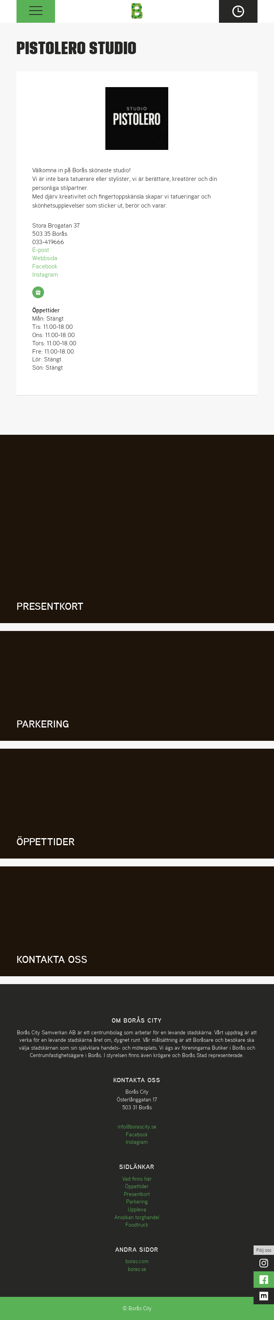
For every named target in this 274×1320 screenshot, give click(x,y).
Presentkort (137, 1194)
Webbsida (44, 258)
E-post (40, 249)
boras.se (137, 1269)
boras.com (137, 1261)
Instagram (45, 274)
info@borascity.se (137, 1126)
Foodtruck (136, 1224)
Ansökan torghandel (136, 1217)
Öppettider (137, 1186)
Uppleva (137, 1209)
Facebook (44, 266)
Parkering (137, 1201)
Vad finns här (137, 1178)
